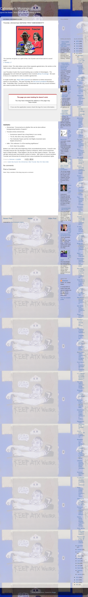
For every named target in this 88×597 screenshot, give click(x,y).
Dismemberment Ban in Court (65, 208)
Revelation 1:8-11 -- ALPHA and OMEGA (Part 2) (80, 133)
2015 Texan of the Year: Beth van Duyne (81, 61)
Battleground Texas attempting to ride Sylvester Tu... (80, 425)
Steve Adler (45, 162)
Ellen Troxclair (32, 162)
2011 (77, 584)
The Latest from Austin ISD (81, 294)
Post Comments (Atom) (17, 222)
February (79, 570)
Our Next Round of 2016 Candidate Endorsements (80, 143)
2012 (77, 582)
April (78, 565)
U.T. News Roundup (80, 289)
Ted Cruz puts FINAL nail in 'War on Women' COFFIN (81, 539)
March (79, 568)
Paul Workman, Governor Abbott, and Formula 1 (80, 200)
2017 (77, 48)
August (79, 556)
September (80, 552)
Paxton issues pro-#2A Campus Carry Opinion (81, 179)
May (78, 563)
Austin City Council (13, 162)
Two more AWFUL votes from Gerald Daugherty (80, 385)
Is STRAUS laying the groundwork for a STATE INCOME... (80, 237)
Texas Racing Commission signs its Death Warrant (81, 283)
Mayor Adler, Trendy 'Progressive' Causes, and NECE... (81, 454)
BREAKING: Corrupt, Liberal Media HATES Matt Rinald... (80, 123)
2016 (77, 51)
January (79, 574)
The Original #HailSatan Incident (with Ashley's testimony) (65, 113)
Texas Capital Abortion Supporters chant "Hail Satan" (65, 44)
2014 (77, 577)
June (78, 561)
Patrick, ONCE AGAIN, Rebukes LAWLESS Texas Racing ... (80, 521)
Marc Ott (39, 162)
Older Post (52, 218)
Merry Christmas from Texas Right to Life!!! (81, 152)
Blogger (54, 592)
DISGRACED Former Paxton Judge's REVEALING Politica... (81, 414)
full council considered (40, 81)
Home (30, 218)
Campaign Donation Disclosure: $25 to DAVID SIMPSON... (81, 70)
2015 (77, 53)
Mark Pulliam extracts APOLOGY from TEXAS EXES (81, 262)
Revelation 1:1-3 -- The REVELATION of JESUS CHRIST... (80, 444)
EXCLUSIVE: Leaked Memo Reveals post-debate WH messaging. (64, 66)
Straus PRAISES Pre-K (80, 316)
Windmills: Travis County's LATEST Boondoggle (80, 394)
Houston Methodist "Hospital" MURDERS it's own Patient (81, 169)
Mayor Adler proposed (23, 79)
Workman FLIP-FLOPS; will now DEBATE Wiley (80, 403)
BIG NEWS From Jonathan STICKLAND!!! (81, 309)
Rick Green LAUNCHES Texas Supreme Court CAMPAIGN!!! (80, 273)
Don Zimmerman (23, 162)
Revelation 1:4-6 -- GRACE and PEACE (80, 322)
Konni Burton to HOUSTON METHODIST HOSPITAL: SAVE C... (81, 366)
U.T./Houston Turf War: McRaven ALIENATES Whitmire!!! (80, 481)
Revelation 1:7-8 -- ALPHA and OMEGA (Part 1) (80, 210)
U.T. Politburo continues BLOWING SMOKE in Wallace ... (81, 376)
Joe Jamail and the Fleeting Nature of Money (80, 160)
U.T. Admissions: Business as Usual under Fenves (80, 190)
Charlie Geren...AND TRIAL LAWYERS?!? (81, 434)
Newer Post (7, 218)
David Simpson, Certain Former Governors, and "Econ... (81, 492)
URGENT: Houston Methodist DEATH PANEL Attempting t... (80, 465)
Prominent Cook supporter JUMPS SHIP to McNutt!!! (80, 510)
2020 (77, 41)
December (80, 55)
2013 (77, 580)
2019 (77, 43)
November (80, 545)
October (79, 549)
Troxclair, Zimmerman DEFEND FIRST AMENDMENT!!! (81, 220)
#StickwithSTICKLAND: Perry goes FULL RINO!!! (81, 80)
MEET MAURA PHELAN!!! (80, 255)
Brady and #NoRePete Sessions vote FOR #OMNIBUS (81, 247)
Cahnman (65, 280)
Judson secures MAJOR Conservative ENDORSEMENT (81, 111)
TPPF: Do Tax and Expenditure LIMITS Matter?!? (81, 531)
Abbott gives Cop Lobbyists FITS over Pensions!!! (81, 501)
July (78, 558)
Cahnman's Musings (15, 8)
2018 (77, 46)
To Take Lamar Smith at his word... (80, 229)
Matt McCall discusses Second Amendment (80, 300)
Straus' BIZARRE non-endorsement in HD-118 (81, 89)
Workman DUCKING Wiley (80, 473)
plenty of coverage (43, 74)
